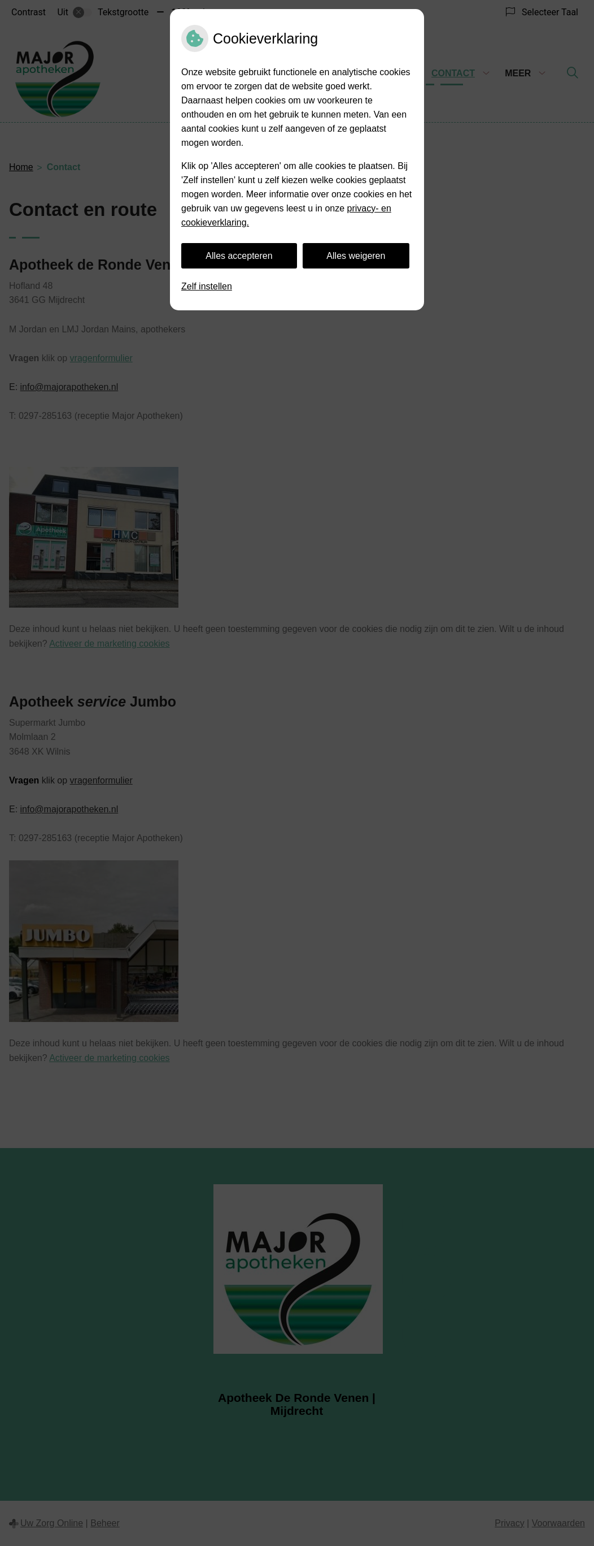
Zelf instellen (206, 286)
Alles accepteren (239, 256)
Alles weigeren (355, 256)
